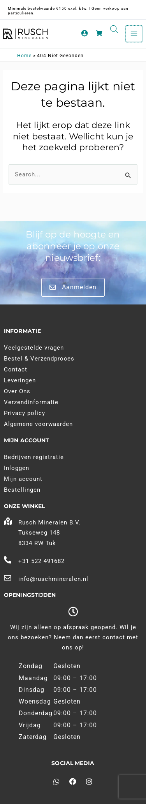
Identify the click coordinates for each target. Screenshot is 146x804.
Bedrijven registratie (34, 457)
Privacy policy (24, 413)
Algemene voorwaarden (38, 424)
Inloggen (16, 467)
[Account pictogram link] (84, 33)
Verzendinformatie (31, 402)
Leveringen (20, 380)
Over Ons (17, 391)
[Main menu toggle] (134, 34)
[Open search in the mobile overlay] (114, 29)
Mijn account (23, 478)
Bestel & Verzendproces (39, 358)
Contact (15, 369)
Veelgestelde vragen (34, 347)
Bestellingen (22, 489)
